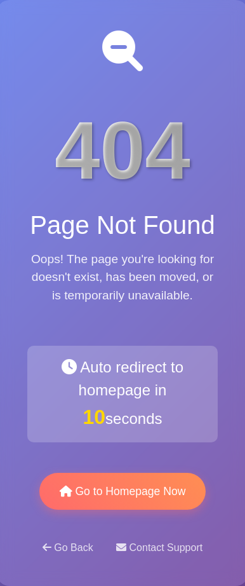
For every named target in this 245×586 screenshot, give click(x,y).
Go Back (69, 547)
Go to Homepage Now (123, 491)
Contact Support (159, 547)
